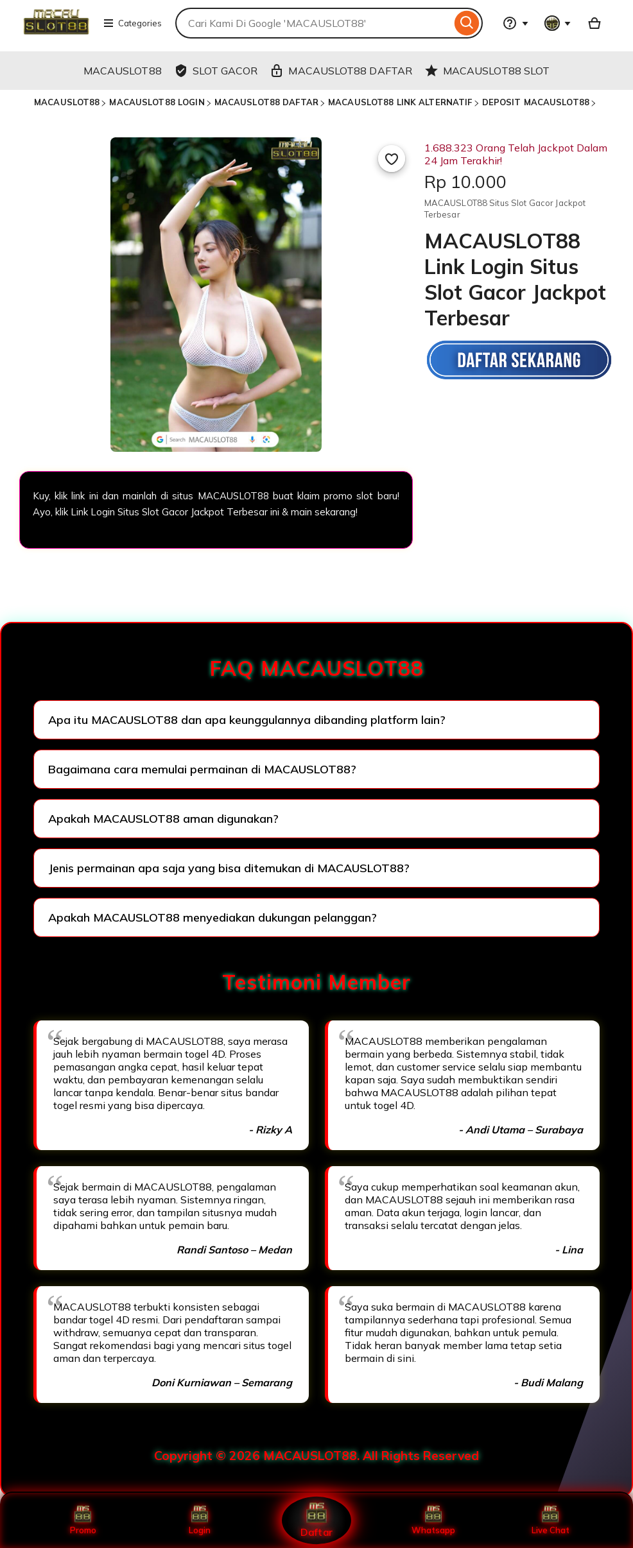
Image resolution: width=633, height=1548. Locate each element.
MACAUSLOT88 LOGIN (156, 102)
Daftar (316, 1520)
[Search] (467, 23)
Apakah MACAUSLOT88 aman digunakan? (163, 818)
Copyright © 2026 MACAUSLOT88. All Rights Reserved (316, 1455)
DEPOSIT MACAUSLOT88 (535, 102)
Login (200, 1520)
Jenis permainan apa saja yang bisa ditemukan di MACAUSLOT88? (229, 868)
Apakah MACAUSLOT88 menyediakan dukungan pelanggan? (212, 917)
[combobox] (313, 23)
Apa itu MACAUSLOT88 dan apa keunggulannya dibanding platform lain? (247, 719)
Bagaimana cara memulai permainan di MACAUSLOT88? (202, 769)
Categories (132, 23)
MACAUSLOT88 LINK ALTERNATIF (400, 102)
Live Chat (550, 1520)
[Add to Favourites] (391, 158)
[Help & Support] (515, 23)
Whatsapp (433, 1520)
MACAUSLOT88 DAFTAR (266, 102)
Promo (83, 1520)
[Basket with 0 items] (594, 23)
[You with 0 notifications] (558, 23)
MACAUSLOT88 (67, 102)
